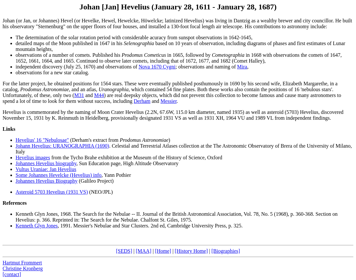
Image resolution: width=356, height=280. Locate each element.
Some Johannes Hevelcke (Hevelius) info (59, 175)
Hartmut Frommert (22, 262)
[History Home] (191, 251)
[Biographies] (226, 251)
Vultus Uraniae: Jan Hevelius (46, 169)
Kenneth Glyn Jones (37, 214)
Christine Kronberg (23, 268)
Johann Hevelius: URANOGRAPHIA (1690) (62, 146)
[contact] (12, 274)
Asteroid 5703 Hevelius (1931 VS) (52, 192)
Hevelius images (33, 157)
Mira (242, 66)
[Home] (163, 251)
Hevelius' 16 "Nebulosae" (42, 140)
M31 (79, 95)
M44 (99, 95)
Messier (169, 101)
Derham (142, 101)
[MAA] (143, 251)
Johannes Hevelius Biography (47, 181)
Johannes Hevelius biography (46, 163)
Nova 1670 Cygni (157, 66)
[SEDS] (124, 251)
